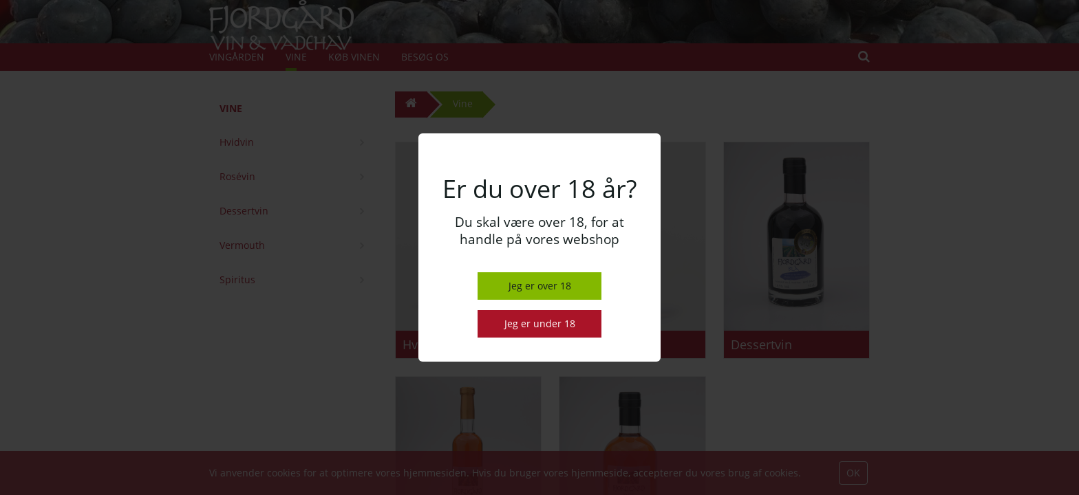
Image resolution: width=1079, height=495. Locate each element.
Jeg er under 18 (539, 323)
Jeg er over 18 (540, 285)
